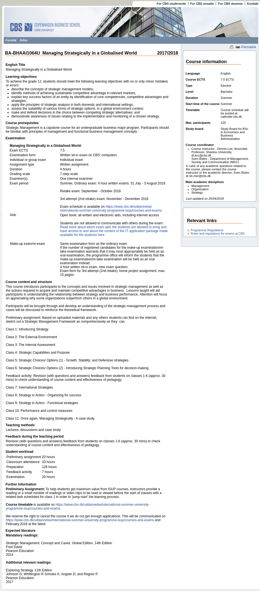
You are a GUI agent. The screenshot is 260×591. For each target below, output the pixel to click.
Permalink (245, 47)
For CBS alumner (230, 3)
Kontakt (252, 3)
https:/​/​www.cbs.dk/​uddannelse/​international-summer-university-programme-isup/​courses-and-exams (111, 208)
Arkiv (24, 40)
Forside (11, 40)
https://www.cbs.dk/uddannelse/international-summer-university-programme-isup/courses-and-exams (80, 520)
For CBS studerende (171, 3)
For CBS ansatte (202, 3)
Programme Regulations (207, 230)
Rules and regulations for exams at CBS (218, 233)
